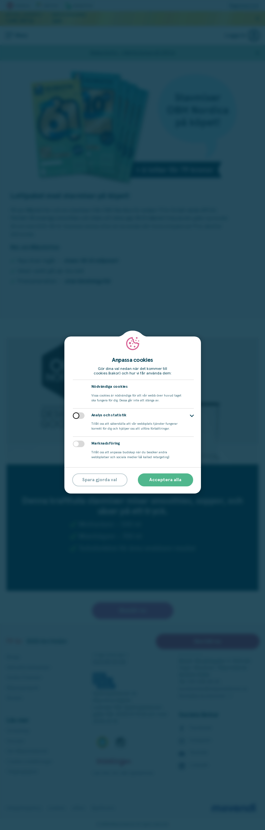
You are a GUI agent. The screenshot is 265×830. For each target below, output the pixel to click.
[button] (192, 416)
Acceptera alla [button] (165, 480)
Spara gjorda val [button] (99, 480)
